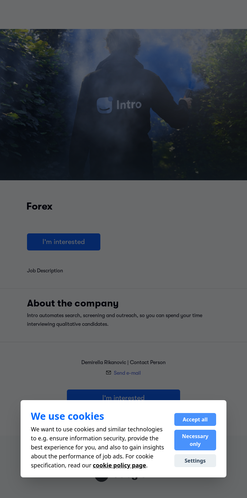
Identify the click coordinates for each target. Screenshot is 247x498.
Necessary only (195, 440)
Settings (195, 460)
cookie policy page (119, 465)
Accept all (195, 419)
